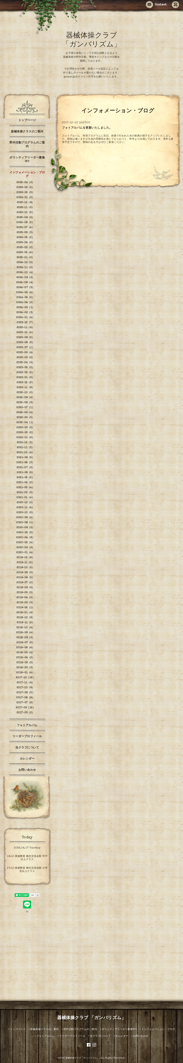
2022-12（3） (25, 382)
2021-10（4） (25, 452)
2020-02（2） (25, 547)
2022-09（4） (25, 397)
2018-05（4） (25, 652)
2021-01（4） (25, 497)
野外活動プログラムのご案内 (27, 144)
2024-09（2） (25, 277)
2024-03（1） (25, 307)
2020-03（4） (25, 542)
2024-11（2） (25, 267)
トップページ (27, 120)
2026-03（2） (25, 187)
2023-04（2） (25, 362)
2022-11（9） (25, 387)
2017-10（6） (25, 687)
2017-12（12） (25, 677)
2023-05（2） (25, 357)
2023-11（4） (25, 327)
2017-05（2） (25, 712)
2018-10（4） (25, 627)
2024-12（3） (25, 262)
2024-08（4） (25, 282)
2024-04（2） (25, 302)
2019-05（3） (25, 592)
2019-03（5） (25, 602)
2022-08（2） (25, 402)
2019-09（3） (25, 572)
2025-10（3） (25, 212)
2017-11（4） (25, 682)
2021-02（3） (25, 492)
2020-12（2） (25, 502)
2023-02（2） (25, 372)
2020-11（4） (25, 507)
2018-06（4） (25, 647)
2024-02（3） (25, 312)
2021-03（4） (25, 487)
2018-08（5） (25, 637)
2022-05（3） (25, 417)
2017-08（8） (25, 697)
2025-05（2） (25, 237)
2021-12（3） (25, 442)
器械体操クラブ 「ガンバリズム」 (91, 1018)
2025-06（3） (25, 232)
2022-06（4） (25, 412)
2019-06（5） (25, 587)
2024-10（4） (25, 272)
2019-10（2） (25, 567)
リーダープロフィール (27, 736)
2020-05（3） (25, 532)
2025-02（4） (25, 252)
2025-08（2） (25, 222)
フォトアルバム (27, 725)
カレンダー (27, 759)
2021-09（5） (25, 457)
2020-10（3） (25, 512)
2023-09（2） (25, 337)
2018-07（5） (25, 642)
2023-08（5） (25, 342)
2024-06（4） (25, 292)
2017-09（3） (25, 692)
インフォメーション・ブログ (27, 174)
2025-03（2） (25, 247)
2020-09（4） (25, 517)
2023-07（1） (25, 347)
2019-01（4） (25, 612)
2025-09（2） (25, 217)
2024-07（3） (25, 287)
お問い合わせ (27, 770)
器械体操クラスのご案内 (27, 131)
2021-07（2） (25, 467)
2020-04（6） (25, 537)
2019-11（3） (25, 562)
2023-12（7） (25, 322)
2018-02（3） (25, 667)
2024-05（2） (25, 297)
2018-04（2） (25, 657)
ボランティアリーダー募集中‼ (27, 159)
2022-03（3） (25, 427)
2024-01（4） (25, 317)
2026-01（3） (25, 197)
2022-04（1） (25, 422)
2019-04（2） (25, 597)
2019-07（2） (25, 582)
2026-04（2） (25, 182)
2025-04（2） (25, 242)
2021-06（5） (25, 472)
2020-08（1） (25, 522)
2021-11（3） (25, 447)
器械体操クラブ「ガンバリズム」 (82, 1058)
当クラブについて (27, 747)
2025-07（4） (25, 227)
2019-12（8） (25, 557)
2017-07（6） (25, 702)
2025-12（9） (25, 202)
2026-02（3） (25, 192)
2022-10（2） (25, 392)
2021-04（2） (25, 482)
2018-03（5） (25, 662)
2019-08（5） (25, 577)
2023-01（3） (25, 377)
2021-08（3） (25, 462)
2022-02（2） (25, 432)
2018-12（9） (25, 617)
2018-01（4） (25, 672)
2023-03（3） (25, 367)
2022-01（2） (25, 437)
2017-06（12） (25, 707)
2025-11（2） (25, 207)
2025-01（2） (25, 257)
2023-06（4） (25, 352)
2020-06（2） (25, 527)
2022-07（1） (25, 407)
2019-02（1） (25, 607)
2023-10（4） (25, 332)
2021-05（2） (25, 477)
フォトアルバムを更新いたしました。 (87, 128)
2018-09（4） (25, 632)
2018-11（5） (25, 622)
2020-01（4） (25, 552)
